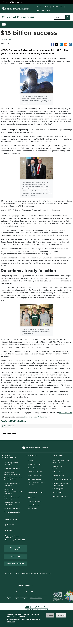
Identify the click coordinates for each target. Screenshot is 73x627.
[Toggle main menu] (3, 24)
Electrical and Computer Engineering (12, 503)
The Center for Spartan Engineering (61, 461)
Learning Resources (37, 479)
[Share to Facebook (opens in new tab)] (52, 44)
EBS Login (37, 497)
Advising (31, 460)
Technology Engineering (12, 512)
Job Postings (37, 508)
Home (3, 39)
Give (48, 10)
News (10, 39)
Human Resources (37, 505)
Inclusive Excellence (59, 472)
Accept (50, 615)
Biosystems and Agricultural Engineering (13, 473)
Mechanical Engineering (12, 508)
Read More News (9, 433)
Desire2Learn (37, 468)
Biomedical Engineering (12, 468)
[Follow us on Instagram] (27, 592)
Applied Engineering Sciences (11, 463)
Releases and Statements (18, 548)
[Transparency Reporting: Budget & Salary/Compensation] (66, 592)
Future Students (57, 7)
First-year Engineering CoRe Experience (60, 484)
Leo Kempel (9, 426)
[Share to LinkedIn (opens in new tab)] (61, 44)
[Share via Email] (65, 44)
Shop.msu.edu (61, 492)
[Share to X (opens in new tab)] (56, 44)
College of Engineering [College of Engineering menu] (12, 2)
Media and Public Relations (61, 479)
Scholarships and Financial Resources (37, 484)
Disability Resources (37, 471)
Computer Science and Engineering (12, 498)
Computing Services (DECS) (61, 467)
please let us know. (36, 598)
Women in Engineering (60, 496)
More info (11, 622)
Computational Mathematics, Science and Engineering (13, 491)
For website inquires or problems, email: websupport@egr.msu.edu (28, 573)
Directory (40, 10)
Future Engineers (58, 489)
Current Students (43, 7)
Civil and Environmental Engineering (12, 484)
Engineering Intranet (37, 501)
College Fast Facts (61, 475)
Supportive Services (37, 475)
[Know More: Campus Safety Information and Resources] (54, 592)
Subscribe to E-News (17, 563)
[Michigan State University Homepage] (36, 608)
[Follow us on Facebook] (17, 592)
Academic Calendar (37, 464)
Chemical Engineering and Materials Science (13, 479)
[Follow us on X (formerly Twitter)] (22, 592)
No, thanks (61, 615)
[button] (70, 44)
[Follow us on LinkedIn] (32, 592)
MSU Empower (65, 413)
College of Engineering (18, 17)
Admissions (15, 556)
